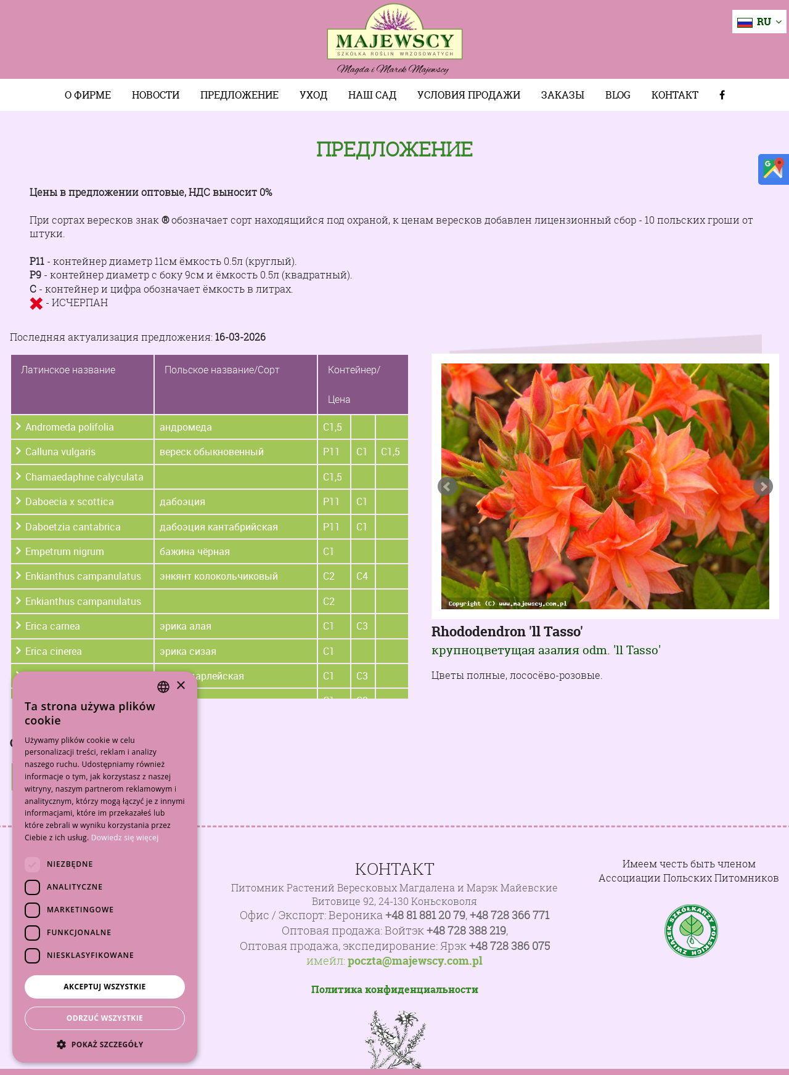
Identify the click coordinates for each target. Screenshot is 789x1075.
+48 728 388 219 (466, 930)
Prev (447, 487)
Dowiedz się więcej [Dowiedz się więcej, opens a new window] (125, 837)
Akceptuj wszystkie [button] (104, 986)
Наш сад (372, 95)
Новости (155, 95)
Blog (618, 95)
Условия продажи (468, 95)
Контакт (675, 95)
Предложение (239, 95)
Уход (313, 95)
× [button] (180, 686)
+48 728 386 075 (509, 946)
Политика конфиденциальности (394, 989)
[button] (105, 1044)
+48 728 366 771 (509, 915)
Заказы (562, 95)
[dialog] (104, 867)
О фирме (88, 95)
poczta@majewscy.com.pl (415, 961)
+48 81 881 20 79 (425, 915)
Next (763, 487)
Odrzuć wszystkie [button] (105, 1018)
